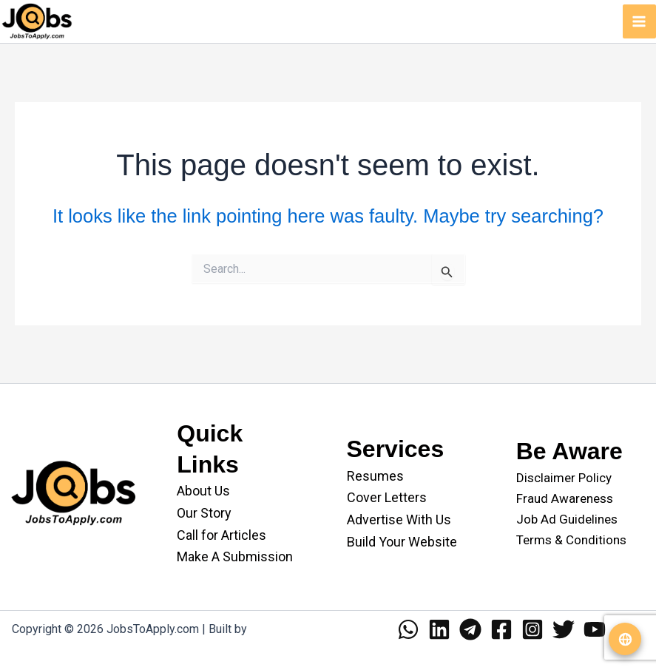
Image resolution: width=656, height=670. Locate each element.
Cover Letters (387, 497)
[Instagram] (532, 629)
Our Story (204, 513)
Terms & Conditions (571, 539)
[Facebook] (501, 629)
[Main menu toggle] (640, 21)
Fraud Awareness (564, 498)
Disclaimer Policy (564, 477)
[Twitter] (563, 629)
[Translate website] (625, 639)
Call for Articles (221, 535)
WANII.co (274, 629)
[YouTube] (595, 629)
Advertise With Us (399, 519)
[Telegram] (470, 629)
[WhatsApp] (408, 629)
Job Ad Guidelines (567, 519)
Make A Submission (235, 556)
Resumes (375, 476)
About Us (203, 490)
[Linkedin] (439, 629)
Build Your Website (402, 541)
